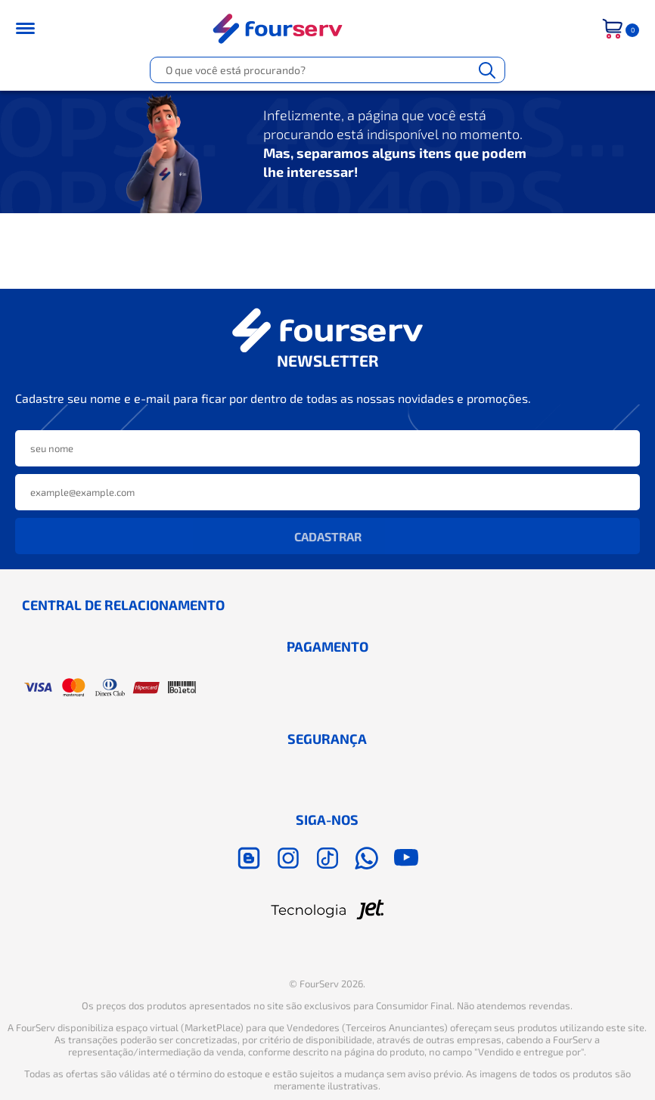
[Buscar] (487, 70)
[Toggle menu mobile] (35, 28)
